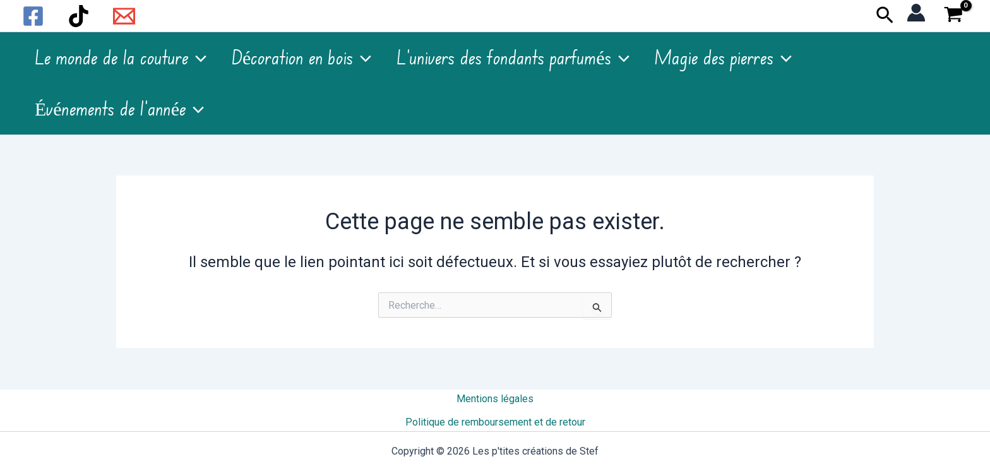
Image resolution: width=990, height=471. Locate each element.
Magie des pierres (723, 58)
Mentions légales (495, 399)
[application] (197, 58)
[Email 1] (124, 16)
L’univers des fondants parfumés (513, 58)
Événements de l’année (119, 110)
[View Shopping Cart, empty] (953, 16)
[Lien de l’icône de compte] (916, 12)
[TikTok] (79, 16)
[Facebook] (33, 16)
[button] (885, 15)
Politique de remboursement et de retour (495, 422)
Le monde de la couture (120, 58)
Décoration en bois (301, 58)
